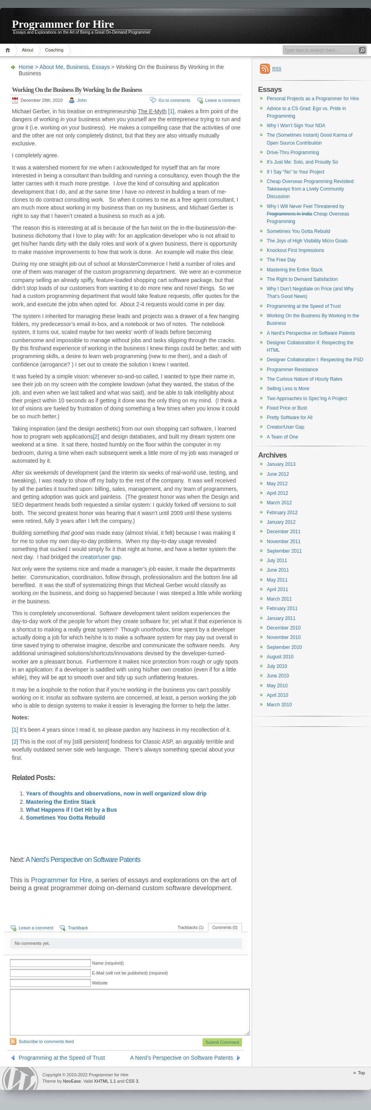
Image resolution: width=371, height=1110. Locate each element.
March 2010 (279, 705)
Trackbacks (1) (191, 927)
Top (361, 1072)
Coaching (54, 50)
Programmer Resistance (292, 369)
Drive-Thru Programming (293, 152)
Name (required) (108, 963)
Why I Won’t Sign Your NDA (296, 125)
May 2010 (277, 686)
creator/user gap (100, 557)
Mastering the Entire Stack (61, 802)
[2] (96, 436)
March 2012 (279, 502)
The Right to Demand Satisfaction (302, 279)
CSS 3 (132, 1081)
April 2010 (277, 695)
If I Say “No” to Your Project (295, 172)
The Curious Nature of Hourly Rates (304, 379)
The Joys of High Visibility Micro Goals (307, 241)
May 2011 (277, 580)
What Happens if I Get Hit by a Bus (71, 810)
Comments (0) (224, 927)
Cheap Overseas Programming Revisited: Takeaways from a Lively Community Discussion (310, 189)
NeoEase (72, 1081)
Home (9, 50)
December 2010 (283, 628)
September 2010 (284, 647)
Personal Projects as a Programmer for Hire (313, 98)
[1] (171, 111)
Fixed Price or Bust (287, 408)
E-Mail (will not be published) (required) (130, 973)
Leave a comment (222, 100)
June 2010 (278, 676)
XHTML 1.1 (105, 1081)
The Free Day (281, 260)
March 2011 (279, 599)
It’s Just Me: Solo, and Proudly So (302, 162)
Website (100, 982)
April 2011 (277, 589)
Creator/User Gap (285, 427)
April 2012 (277, 493)
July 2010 (277, 666)
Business (77, 67)
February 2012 (282, 512)
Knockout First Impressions (295, 250)
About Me (51, 67)
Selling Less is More (288, 388)
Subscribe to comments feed (46, 1041)
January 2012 (281, 522)
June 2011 (278, 570)
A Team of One (282, 437)
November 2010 (283, 637)
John (82, 100)
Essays (101, 67)
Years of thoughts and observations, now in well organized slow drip (116, 793)
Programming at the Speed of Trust (62, 1058)
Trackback (78, 927)
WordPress (20, 1078)
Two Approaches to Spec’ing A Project (307, 398)
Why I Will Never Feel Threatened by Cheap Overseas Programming (308, 214)
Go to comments (175, 100)
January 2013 (281, 464)
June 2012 (278, 474)
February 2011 (282, 608)
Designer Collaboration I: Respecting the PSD (315, 359)
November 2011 (283, 541)
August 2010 (280, 657)
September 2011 (284, 551)
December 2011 (283, 531)
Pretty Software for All (289, 417)
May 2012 (277, 483)
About (27, 50)
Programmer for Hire (63, 24)
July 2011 (277, 560)
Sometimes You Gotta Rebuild (65, 817)
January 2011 (281, 618)
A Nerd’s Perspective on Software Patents (83, 860)
